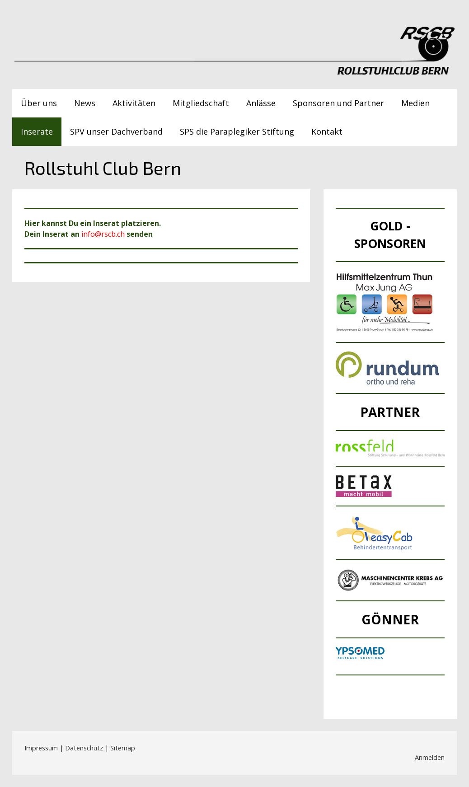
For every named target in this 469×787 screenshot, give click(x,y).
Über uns (39, 103)
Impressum (41, 748)
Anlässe (261, 103)
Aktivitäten (134, 103)
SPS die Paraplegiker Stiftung (237, 131)
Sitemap (122, 748)
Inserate (37, 131)
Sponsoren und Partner (338, 103)
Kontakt (326, 131)
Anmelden (430, 757)
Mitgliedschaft (201, 103)
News (84, 103)
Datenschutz (84, 748)
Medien (415, 103)
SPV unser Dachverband (116, 131)
